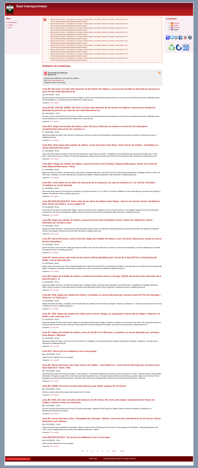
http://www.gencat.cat (56, 80)
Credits (10, 25)
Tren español (54, 103)
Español (175, 23)
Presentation (12, 22)
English (175, 30)
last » (123, 451)
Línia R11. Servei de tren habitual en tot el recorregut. (69, 351)
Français (175, 27)
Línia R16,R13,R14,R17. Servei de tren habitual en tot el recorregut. (76, 437)
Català (174, 25)
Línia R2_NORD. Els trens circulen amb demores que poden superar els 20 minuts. (84, 386)
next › (114, 451)
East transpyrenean (31, 6)
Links (10, 27)
